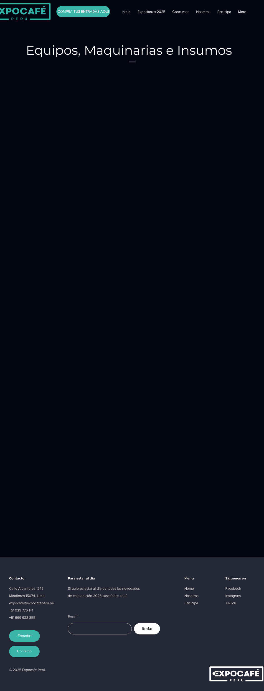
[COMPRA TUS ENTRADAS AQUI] (83, 11)
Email (72, 617)
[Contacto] (24, 651)
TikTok (230, 603)
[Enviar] (147, 628)
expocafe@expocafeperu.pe (31, 603)
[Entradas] (24, 636)
